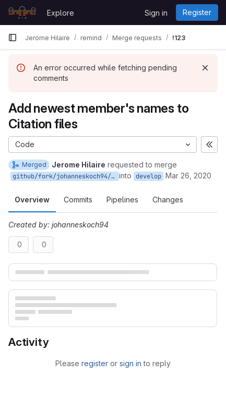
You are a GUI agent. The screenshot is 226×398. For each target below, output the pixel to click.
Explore (60, 12)
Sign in (156, 12)
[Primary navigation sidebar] (12, 37)
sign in (130, 363)
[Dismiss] (205, 68)
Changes (167, 199)
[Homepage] (22, 12)
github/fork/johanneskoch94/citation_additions (66, 176)
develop (148, 176)
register (94, 363)
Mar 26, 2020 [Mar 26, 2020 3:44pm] (188, 175)
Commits (78, 199)
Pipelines (122, 199)
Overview (32, 199)
